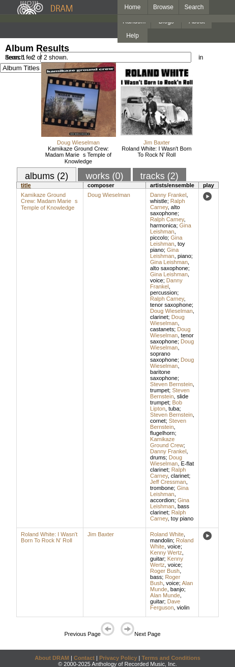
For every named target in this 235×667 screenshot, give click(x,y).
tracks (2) (159, 176)
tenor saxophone (171, 305)
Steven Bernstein (171, 384)
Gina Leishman (170, 228)
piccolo (158, 238)
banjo (177, 589)
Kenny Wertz (166, 552)
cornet (158, 421)
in (200, 57)
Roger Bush (165, 571)
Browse (163, 7)
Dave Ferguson (165, 604)
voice (156, 280)
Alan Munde (165, 595)
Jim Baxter (156, 142)
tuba (173, 408)
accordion (162, 500)
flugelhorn (162, 433)
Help (132, 35)
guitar (157, 559)
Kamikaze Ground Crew (166, 442)
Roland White (167, 534)
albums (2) (46, 176)
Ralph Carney (167, 204)
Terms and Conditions (171, 658)
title (26, 185)
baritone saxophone (164, 375)
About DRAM (52, 658)
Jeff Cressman (168, 482)
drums (158, 457)
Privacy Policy (118, 658)
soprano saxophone (164, 357)
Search (194, 7)
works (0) (104, 176)
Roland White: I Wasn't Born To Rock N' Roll (156, 152)
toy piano (182, 518)
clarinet (159, 317)
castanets (162, 329)
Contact (84, 658)
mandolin (161, 540)
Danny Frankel (168, 195)
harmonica (163, 225)
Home (132, 7)
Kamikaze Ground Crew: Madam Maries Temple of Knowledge (78, 155)
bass (156, 577)
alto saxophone (165, 210)
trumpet (159, 390)
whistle (158, 201)
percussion (163, 292)
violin (183, 607)
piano (184, 256)
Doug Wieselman (78, 142)
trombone (161, 488)
